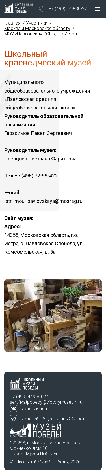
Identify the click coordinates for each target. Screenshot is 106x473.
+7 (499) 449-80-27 (68, 8)
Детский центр (36, 408)
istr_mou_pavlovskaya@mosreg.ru (44, 201)
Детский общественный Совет (53, 419)
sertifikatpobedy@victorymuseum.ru (46, 402)
